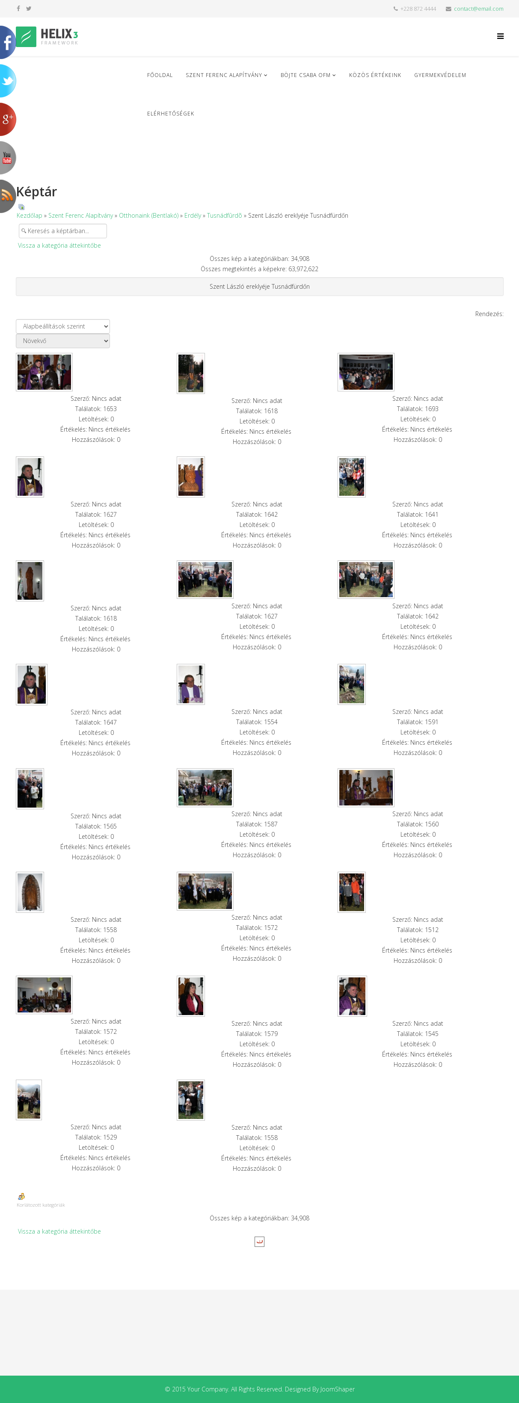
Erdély (192, 215)
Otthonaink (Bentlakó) (148, 215)
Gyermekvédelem (440, 75)
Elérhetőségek (170, 113)
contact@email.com (479, 8)
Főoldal (160, 75)
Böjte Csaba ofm (306, 75)
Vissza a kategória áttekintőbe (59, 245)
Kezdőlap (29, 215)
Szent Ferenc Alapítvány (224, 75)
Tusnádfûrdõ (224, 215)
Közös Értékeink (375, 75)
